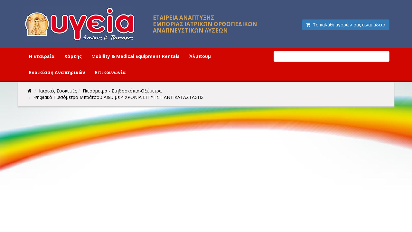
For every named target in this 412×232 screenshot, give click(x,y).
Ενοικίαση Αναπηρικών (57, 72)
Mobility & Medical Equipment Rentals (135, 56)
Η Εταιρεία (42, 56)
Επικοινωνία (110, 72)
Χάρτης (73, 56)
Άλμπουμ (200, 56)
